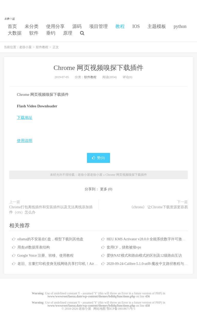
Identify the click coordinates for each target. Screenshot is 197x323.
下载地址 (24, 118)
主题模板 (156, 26)
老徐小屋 (10, 18)
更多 (103, 189)
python (180, 26)
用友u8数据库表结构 (33, 247)
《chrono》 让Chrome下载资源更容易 (159, 207)
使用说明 (24, 141)
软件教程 (42, 47)
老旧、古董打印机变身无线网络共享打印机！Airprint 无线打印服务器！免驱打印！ (83, 264)
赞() (98, 158)
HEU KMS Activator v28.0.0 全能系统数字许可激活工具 (150, 239)
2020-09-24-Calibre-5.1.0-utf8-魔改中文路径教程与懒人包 (151, 264)
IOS (136, 26)
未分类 (31, 26)
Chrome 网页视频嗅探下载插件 (98, 67)
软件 (33, 33)
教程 (120, 26)
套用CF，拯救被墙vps (124, 247)
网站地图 (99, 308)
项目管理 (98, 26)
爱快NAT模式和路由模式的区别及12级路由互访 (144, 255)
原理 (67, 33)
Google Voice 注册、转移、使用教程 (45, 255)
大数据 (15, 33)
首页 (12, 26)
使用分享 (55, 26)
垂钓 (50, 33)
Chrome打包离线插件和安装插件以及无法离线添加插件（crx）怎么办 (51, 209)
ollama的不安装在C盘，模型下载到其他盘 (50, 239)
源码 (77, 26)
